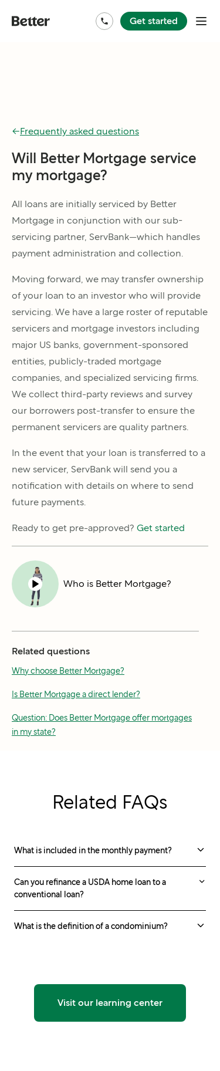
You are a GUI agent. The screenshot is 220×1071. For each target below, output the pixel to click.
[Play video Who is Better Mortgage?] (91, 584)
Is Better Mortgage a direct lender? (76, 694)
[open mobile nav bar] (201, 21)
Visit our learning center (110, 1003)
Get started (154, 21)
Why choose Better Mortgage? (68, 670)
